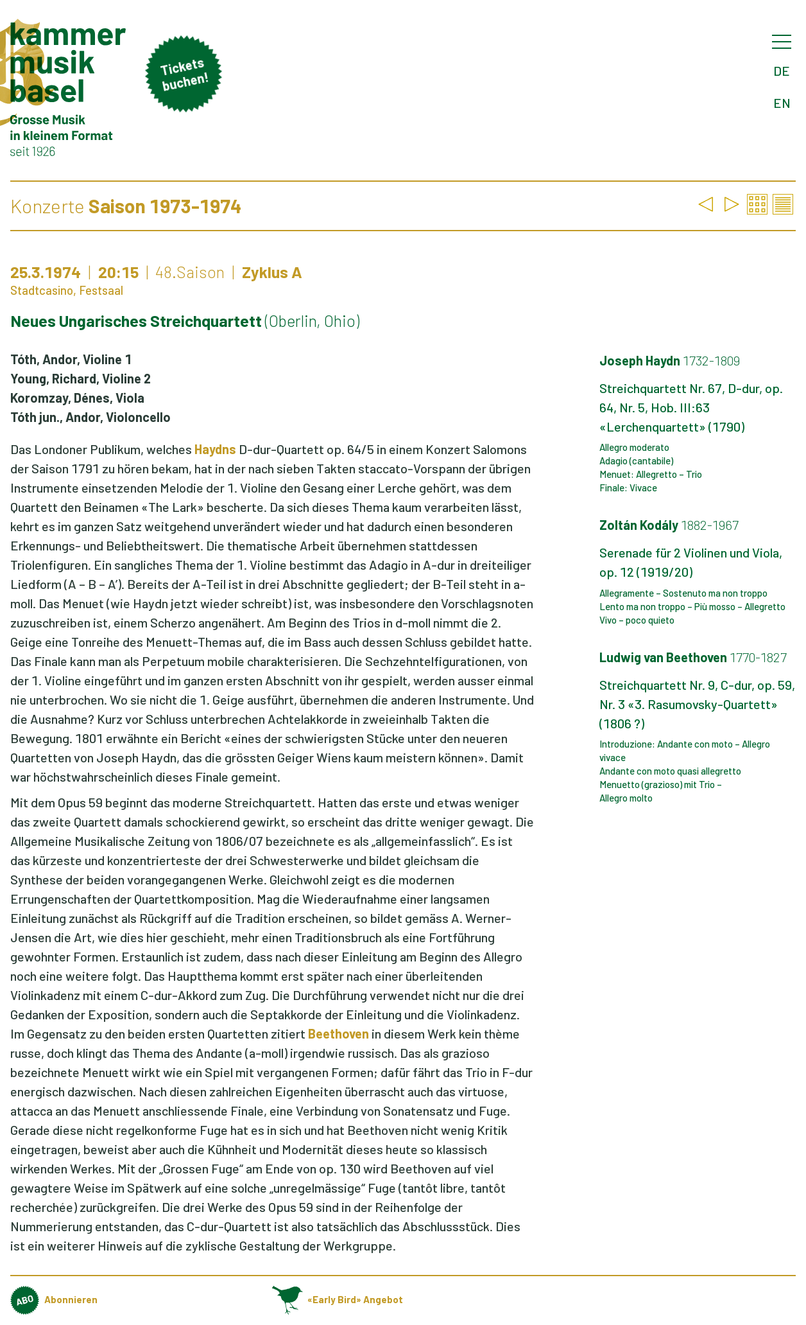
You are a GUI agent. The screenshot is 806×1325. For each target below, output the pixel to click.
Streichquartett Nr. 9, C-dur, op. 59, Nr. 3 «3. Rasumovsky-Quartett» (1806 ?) (697, 704)
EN (782, 102)
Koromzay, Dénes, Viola (77, 397)
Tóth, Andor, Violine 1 (71, 359)
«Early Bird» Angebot (337, 1299)
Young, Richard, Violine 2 (80, 378)
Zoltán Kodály (669, 524)
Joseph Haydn (669, 360)
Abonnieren (54, 1299)
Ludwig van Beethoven (693, 657)
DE (781, 70)
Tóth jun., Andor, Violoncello (90, 417)
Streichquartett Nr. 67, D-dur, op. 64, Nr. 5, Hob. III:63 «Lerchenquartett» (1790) (691, 407)
